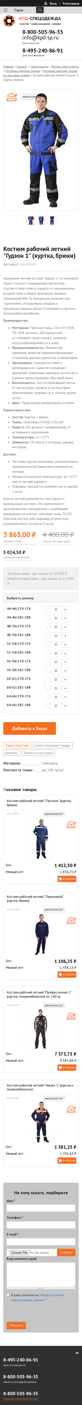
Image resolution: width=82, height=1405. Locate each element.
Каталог (22, 67)
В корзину (69, 879)
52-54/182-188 (19, 652)
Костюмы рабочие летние (23, 71)
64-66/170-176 (19, 696)
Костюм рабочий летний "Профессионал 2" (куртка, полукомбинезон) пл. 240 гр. (39, 994)
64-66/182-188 (19, 705)
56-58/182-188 (19, 670)
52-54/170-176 (19, 643)
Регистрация (71, 3)
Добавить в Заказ (29, 728)
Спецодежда (39, 67)
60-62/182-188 (19, 687)
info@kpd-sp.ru (40, 37)
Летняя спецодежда (65, 67)
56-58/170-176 (19, 661)
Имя (11, 1201)
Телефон (15, 1217)
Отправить (16, 1325)
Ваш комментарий (22, 1258)
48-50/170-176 (19, 626)
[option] (41, 150)
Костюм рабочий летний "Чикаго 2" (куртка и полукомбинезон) (40, 1087)
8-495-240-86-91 (42, 50)
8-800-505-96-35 (42, 31)
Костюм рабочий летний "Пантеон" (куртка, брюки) (39, 802)
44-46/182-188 (19, 617)
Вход (53, 3)
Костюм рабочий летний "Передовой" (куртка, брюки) (35, 898)
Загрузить (66, 1252)
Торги (18, 10)
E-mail (13, 1234)
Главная (8, 67)
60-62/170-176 (19, 678)
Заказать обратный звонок (20, 1399)
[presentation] (40, 1313)
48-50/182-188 (19, 635)
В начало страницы (74, 1352)
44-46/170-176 (19, 608)
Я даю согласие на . (35, 1297)
